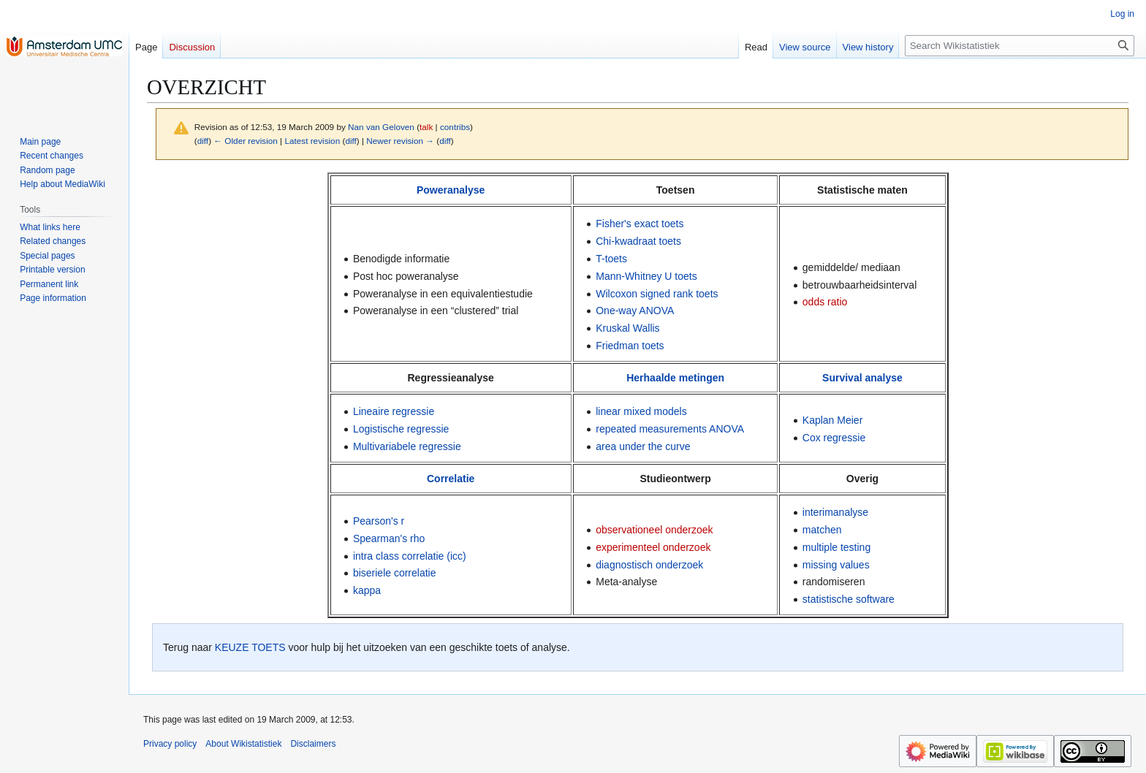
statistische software (848, 599)
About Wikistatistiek (243, 744)
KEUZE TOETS (250, 647)
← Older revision (245, 140)
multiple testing (836, 547)
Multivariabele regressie (407, 446)
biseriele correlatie (394, 573)
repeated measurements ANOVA (670, 429)
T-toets (611, 258)
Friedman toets (630, 345)
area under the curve (643, 446)
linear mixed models (641, 411)
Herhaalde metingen (675, 378)
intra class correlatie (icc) (409, 556)
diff (202, 140)
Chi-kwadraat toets (638, 241)
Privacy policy (170, 744)
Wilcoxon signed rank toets (657, 294)
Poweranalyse (451, 190)
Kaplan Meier (832, 420)
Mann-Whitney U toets (646, 276)
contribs (455, 127)
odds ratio (824, 302)
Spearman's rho (389, 538)
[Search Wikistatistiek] (1019, 45)
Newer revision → (400, 140)
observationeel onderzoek (654, 530)
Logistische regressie (401, 429)
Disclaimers (312, 744)
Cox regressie (833, 437)
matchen (822, 530)
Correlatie (450, 478)
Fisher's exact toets (639, 223)
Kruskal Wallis (627, 328)
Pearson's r (378, 521)
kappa (367, 590)
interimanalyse (835, 512)
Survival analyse (862, 378)
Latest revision (312, 140)
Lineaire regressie (393, 411)
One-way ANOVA (635, 310)
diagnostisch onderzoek (649, 565)
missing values (836, 565)
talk (426, 127)
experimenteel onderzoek (653, 547)
